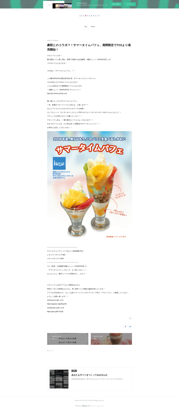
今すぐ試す (116, 4)
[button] (85, 26)
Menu (93, 26)
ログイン (130, 4)
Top (85, 26)
